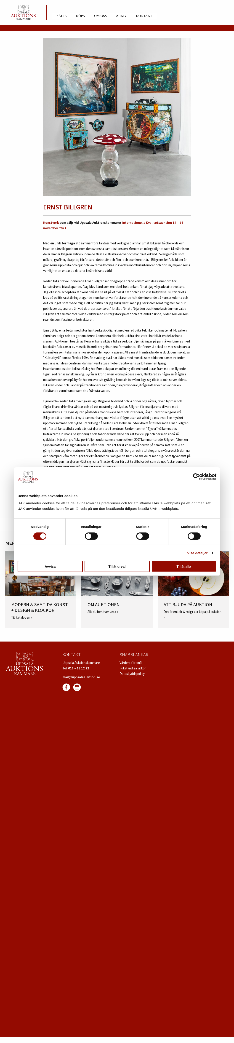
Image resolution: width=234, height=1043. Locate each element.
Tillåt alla (184, 566)
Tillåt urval (117, 566)
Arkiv (121, 16)
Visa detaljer (197, 553)
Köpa (80, 16)
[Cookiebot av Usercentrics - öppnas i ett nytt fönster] (196, 476)
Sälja (62, 16)
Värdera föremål (131, 663)
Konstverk (51, 222)
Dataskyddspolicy (132, 673)
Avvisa (50, 566)
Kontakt (144, 16)
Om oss (100, 16)
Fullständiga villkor (133, 668)
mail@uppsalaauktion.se (81, 677)
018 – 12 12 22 (78, 668)
